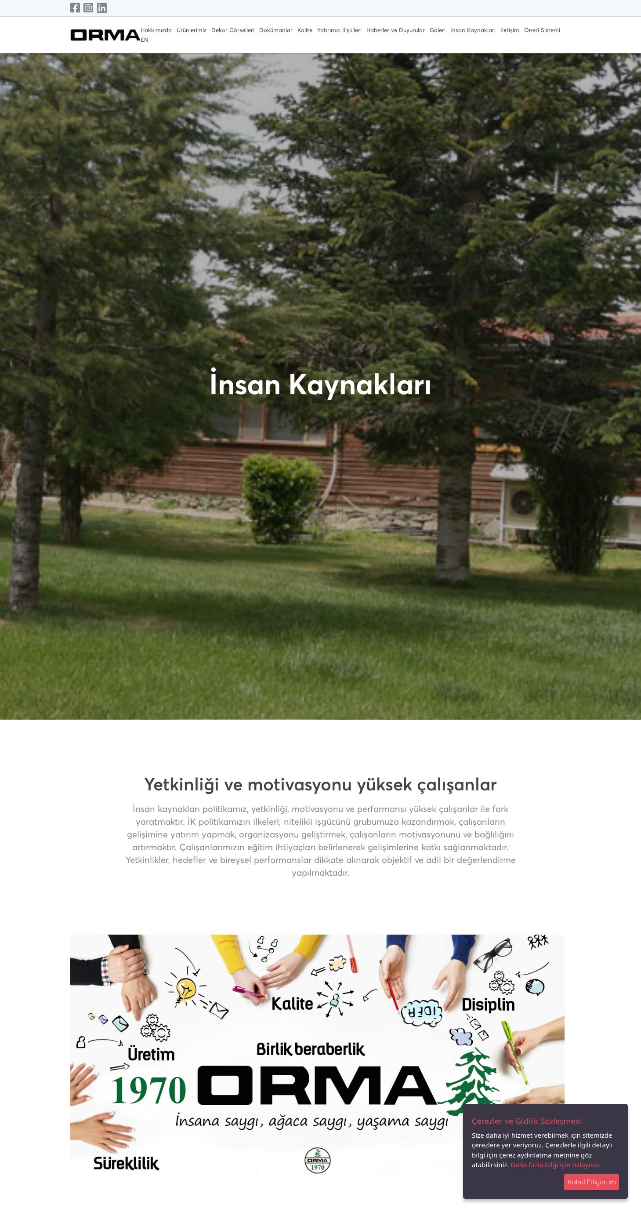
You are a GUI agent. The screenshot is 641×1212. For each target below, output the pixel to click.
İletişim (509, 30)
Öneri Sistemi (542, 30)
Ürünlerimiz (191, 30)
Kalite (304, 30)
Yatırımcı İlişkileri (339, 30)
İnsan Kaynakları (473, 30)
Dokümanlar (276, 30)
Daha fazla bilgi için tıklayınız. (556, 1164)
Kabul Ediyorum (591, 1182)
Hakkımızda (156, 30)
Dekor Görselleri (232, 30)
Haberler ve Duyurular (395, 30)
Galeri (437, 30)
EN (144, 40)
